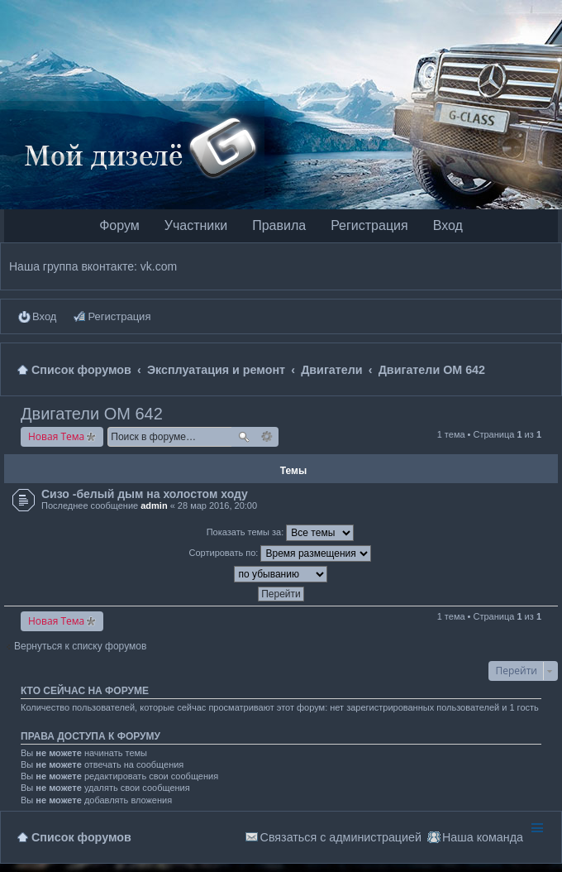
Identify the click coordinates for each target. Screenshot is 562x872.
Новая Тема (56, 436)
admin (153, 505)
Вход (448, 225)
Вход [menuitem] (44, 316)
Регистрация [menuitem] (119, 316)
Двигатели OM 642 (92, 414)
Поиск (243, 437)
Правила (279, 225)
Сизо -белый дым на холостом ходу (144, 494)
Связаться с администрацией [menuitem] (341, 837)
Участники (195, 225)
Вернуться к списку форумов (80, 646)
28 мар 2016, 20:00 (217, 505)
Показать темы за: (281, 533)
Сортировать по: (280, 553)
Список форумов (81, 837)
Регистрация (369, 225)
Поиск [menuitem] (546, 369)
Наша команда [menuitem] (482, 837)
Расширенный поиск (267, 437)
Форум (119, 225)
